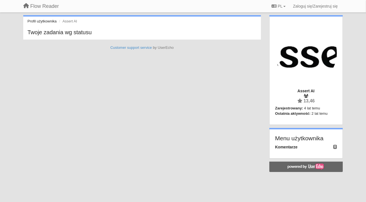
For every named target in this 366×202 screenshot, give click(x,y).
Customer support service (131, 47)
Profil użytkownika (42, 21)
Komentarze (286, 147)
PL (279, 6)
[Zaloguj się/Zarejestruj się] (315, 6)
